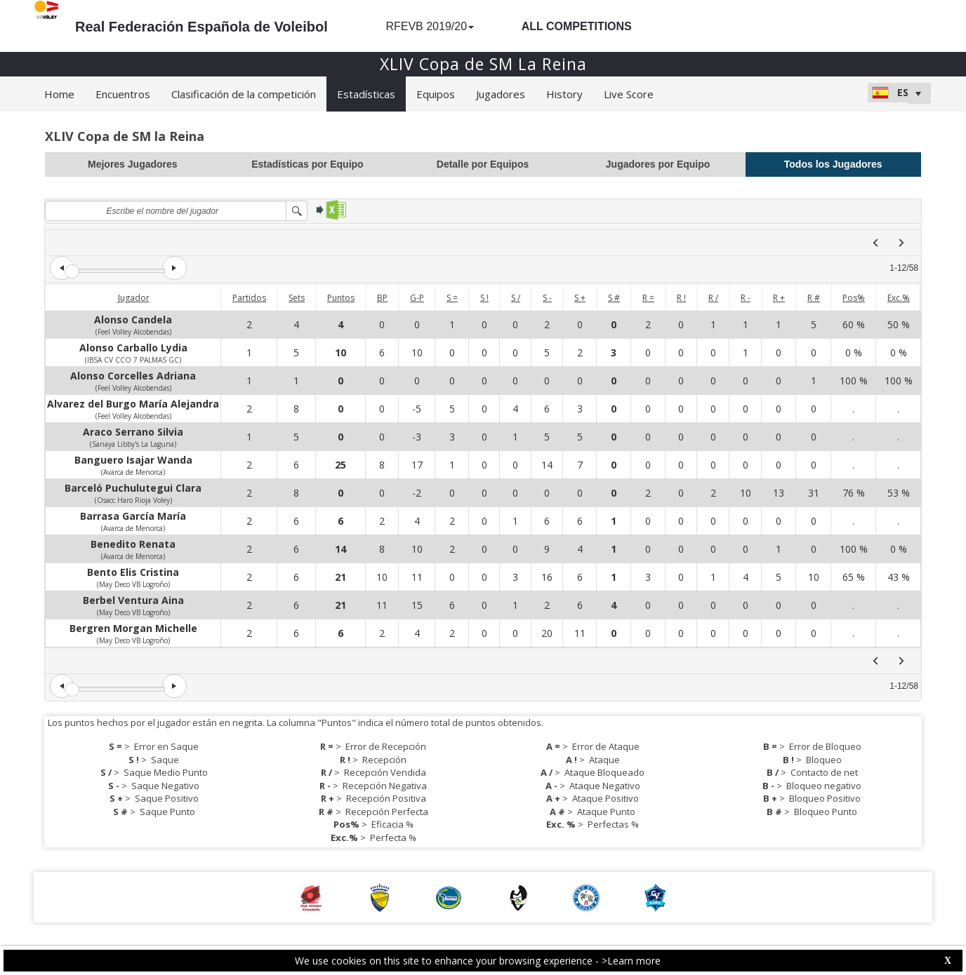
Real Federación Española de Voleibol (201, 26)
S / (515, 298)
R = (648, 298)
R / (713, 298)
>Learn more (631, 960)
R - (745, 298)
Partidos (249, 298)
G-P (417, 298)
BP (382, 298)
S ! (484, 298)
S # (614, 298)
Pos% (853, 298)
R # (813, 298)
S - (547, 298)
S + (579, 298)
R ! (681, 298)
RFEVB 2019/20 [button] (429, 26)
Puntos (341, 298)
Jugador (134, 298)
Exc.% (898, 298)
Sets (297, 298)
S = (452, 298)
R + (779, 298)
